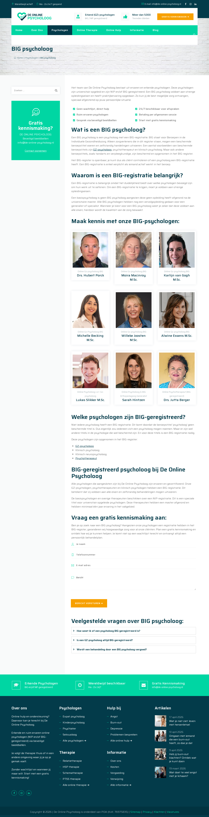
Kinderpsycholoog (74, 722)
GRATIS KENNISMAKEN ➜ (175, 16)
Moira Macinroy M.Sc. (133, 277)
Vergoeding (117, 773)
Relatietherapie (72, 761)
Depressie (116, 728)
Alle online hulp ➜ (121, 741)
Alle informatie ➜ (120, 785)
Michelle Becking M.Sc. (90, 337)
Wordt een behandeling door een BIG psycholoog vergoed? (112, 649)
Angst (114, 716)
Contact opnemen (36, 151)
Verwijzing (116, 779)
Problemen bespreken (123, 735)
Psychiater (69, 728)
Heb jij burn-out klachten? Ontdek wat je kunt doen (182, 757)
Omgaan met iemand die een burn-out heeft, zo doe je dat (182, 739)
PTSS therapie (71, 779)
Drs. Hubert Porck (90, 275)
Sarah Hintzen (133, 399)
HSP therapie (71, 767)
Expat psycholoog (74, 716)
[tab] (134, 631)
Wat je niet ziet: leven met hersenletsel (182, 722)
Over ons (37, 30)
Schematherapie (73, 773)
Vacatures (173, 812)
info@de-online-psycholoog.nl (166, 4)
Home (19, 30)
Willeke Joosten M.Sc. (133, 337)
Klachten (159, 812)
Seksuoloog (70, 735)
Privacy (147, 812)
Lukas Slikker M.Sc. (90, 399)
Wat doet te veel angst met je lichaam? (183, 774)
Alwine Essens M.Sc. (176, 335)
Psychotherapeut (86, 458)
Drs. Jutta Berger (177, 399)
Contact (21, 40)
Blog (156, 30)
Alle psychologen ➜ (74, 741)
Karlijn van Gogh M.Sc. (177, 277)
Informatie (137, 30)
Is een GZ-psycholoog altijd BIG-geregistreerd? (105, 640)
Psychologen (60, 30)
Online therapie (87, 30)
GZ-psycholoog (102, 150)
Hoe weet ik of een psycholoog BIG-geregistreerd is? (108, 631)
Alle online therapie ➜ (76, 785)
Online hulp (113, 30)
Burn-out (116, 722)
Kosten (114, 767)
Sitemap (135, 812)
